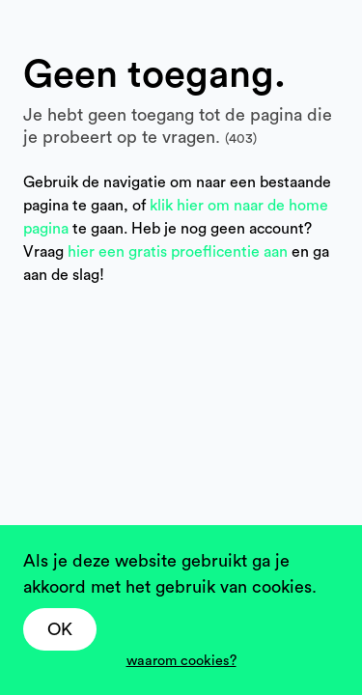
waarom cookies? (181, 660)
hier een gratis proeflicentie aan (180, 252)
